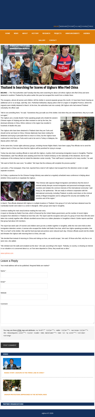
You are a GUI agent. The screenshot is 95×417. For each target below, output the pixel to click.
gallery (42, 40)
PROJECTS (58, 33)
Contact (53, 40)
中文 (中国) (77, 26)
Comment (4, 304)
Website (3, 293)
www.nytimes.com (7, 253)
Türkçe (91, 26)
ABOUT (25, 33)
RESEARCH (46, 33)
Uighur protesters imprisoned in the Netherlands (25, 394)
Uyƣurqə (84, 26)
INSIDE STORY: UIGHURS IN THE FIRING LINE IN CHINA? (24, 372)
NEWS (16, 33)
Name (3, 271)
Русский (71, 26)
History (35, 33)
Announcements (72, 33)
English (56, 26)
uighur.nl (49, 11)
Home (7, 33)
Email (3, 282)
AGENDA (86, 33)
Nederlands (63, 26)
